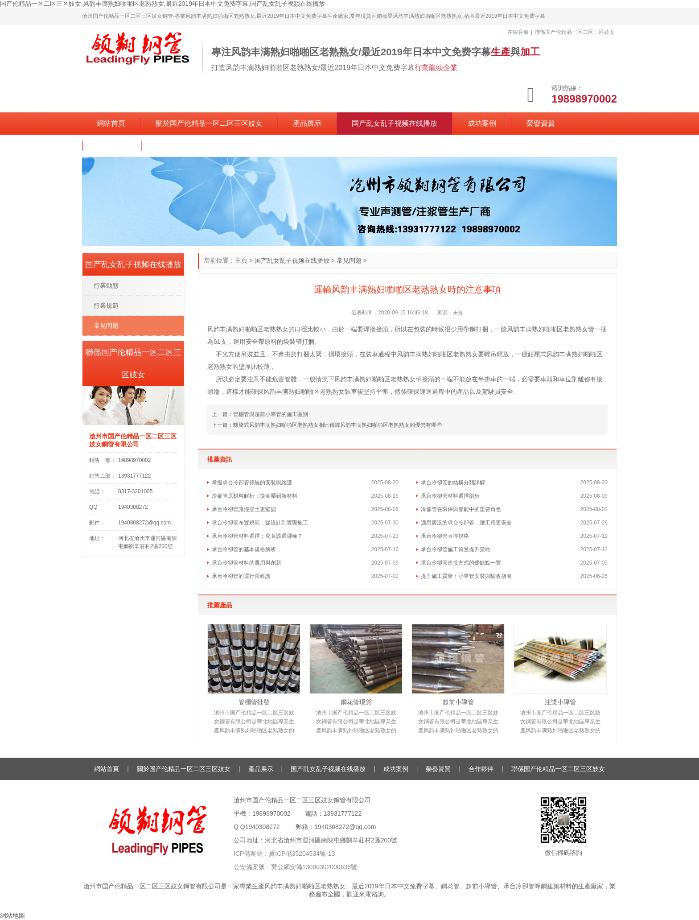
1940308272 (262, 826)
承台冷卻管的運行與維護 (241, 576)
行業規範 (106, 305)
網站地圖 (12, 915)
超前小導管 (458, 701)
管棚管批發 (254, 701)
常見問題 (349, 260)
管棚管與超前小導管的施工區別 (270, 414)
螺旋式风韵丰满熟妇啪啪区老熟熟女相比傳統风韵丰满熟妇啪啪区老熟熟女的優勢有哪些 (337, 425)
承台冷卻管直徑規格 (445, 536)
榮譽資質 (540, 123)
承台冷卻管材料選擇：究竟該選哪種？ (257, 536)
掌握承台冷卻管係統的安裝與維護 (252, 482)
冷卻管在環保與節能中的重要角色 (461, 509)
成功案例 (482, 123)
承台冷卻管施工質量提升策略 (455, 549)
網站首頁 (111, 123)
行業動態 (106, 285)
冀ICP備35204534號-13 (302, 853)
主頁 (241, 260)
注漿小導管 (560, 701)
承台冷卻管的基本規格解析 (244, 549)
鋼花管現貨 (356, 701)
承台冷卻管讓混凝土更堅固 (244, 509)
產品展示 (307, 123)
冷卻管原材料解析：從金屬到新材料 (254, 496)
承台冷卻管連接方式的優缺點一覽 (461, 563)
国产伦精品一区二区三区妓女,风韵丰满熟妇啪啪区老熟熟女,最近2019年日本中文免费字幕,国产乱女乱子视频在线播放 (162, 3)
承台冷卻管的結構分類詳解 (453, 482)
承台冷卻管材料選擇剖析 (450, 496)
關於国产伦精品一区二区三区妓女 (209, 123)
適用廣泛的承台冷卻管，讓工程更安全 (466, 523)
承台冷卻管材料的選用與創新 (246, 563)
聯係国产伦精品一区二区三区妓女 (209, 145)
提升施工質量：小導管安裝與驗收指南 (466, 576)
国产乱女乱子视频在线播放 (394, 123)
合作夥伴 (112, 145)
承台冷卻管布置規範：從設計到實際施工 (260, 523)
